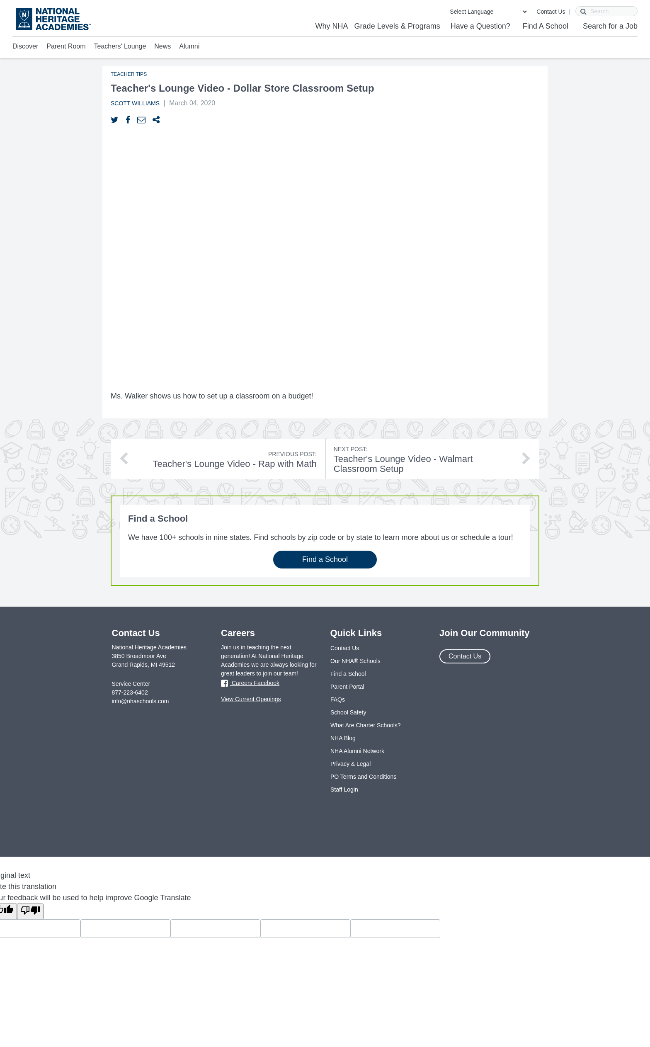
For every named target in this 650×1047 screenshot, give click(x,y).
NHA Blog (343, 738)
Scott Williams (135, 103)
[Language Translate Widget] (488, 12)
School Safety (348, 712)
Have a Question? (480, 26)
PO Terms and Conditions (363, 776)
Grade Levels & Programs (397, 26)
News (162, 46)
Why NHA (331, 26)
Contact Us (550, 11)
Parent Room (65, 46)
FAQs (337, 699)
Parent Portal (347, 686)
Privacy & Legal (350, 763)
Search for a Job (610, 26)
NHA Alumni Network (357, 751)
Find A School (545, 26)
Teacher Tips (129, 74)
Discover (25, 46)
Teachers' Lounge (120, 46)
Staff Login (344, 789)
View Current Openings (251, 699)
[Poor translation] (30, 911)
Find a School (325, 559)
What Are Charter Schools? (365, 725)
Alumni (189, 46)
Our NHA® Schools (355, 661)
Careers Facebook (250, 683)
